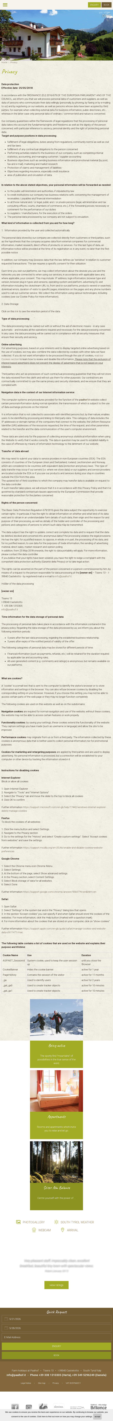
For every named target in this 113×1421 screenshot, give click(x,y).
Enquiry (94, 5)
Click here (41, 1416)
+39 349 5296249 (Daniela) (89, 1375)
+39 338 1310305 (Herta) (55, 1375)
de (104, 16)
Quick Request (56, 1312)
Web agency (88, 1382)
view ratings (56, 1285)
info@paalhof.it (63, 576)
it (109, 16)
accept (97, 1416)
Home (4, 62)
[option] (56, 35)
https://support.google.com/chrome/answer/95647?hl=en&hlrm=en (59, 891)
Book (106, 5)
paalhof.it (84, 399)
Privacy (13, 62)
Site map (41, 1383)
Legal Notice (26, 1383)
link (16, 311)
